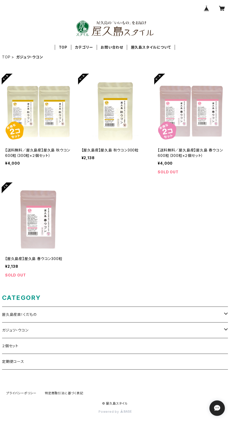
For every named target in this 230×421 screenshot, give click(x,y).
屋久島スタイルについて (151, 47)
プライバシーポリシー (21, 393)
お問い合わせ (112, 47)
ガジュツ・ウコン (15, 330)
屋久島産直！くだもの (19, 314)
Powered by (115, 412)
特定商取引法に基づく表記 (64, 393)
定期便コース (13, 361)
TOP (63, 47)
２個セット (10, 346)
